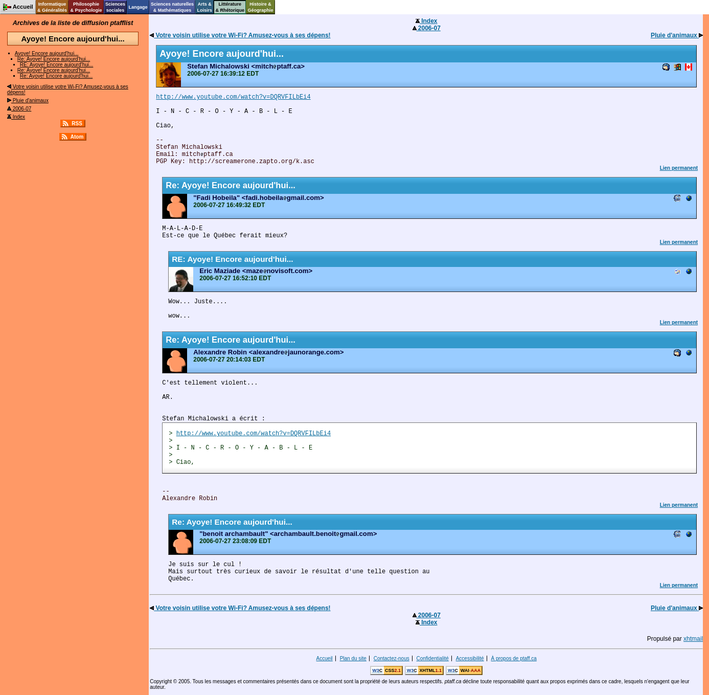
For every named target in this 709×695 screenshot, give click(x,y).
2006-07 (19, 108)
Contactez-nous (391, 658)
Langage (137, 7)
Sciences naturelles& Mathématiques (172, 7)
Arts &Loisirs (205, 7)
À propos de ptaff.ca (513, 658)
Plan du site (353, 658)
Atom (77, 137)
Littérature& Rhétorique (230, 7)
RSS (77, 123)
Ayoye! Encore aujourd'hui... (47, 53)
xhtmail (693, 638)
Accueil (324, 658)
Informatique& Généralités (52, 7)
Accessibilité (470, 658)
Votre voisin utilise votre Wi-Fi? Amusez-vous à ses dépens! (240, 35)
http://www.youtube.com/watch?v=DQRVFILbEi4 (233, 97)
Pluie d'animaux (28, 100)
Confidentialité (433, 658)
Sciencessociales (115, 7)
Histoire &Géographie (260, 7)
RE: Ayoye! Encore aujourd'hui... (56, 65)
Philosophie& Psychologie (86, 7)
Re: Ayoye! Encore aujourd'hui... (53, 59)
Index (16, 117)
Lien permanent (679, 168)
